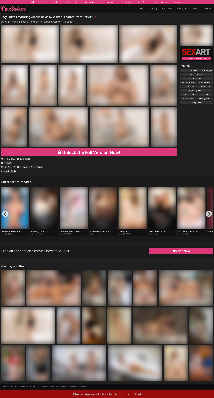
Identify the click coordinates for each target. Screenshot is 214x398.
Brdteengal (52, 2)
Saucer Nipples (160, 2)
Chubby (17, 167)
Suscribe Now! (181, 251)
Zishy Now (127, 2)
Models (195, 8)
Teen (33, 167)
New (142, 8)
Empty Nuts (178, 2)
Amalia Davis (10, 171)
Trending (153, 8)
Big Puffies (142, 2)
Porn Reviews (205, 82)
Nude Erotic (188, 98)
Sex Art (89, 17)
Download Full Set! (196, 58)
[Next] (209, 214)
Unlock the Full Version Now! (89, 152)
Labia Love (36, 2)
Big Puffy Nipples (196, 90)
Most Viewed (167, 8)
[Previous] (5, 214)
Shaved (25, 167)
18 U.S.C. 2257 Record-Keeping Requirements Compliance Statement (58, 386)
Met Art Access (109, 2)
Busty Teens (196, 102)
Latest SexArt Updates (18, 182)
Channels (207, 8)
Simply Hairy (205, 98)
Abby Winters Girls (71, 2)
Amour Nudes (91, 2)
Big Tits (8, 167)
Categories (182, 8)
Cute (40, 167)
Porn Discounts (196, 78)
